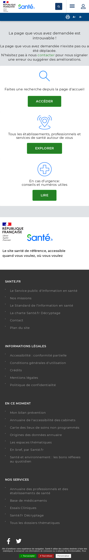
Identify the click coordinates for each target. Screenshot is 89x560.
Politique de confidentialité (33, 385)
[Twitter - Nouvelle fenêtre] (19, 541)
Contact (17, 320)
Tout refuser (46, 556)
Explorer (44, 148)
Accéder (44, 101)
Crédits (16, 370)
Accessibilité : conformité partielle (38, 355)
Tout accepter (28, 556)
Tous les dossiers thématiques (35, 523)
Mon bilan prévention (28, 413)
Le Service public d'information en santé (43, 291)
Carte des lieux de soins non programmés (44, 427)
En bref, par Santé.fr (27, 450)
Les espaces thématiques (31, 442)
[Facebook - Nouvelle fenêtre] (8, 541)
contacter (46, 55)
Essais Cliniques (23, 508)
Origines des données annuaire (36, 435)
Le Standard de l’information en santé (41, 305)
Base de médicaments (28, 500)
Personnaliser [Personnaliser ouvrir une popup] (63, 556)
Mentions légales (24, 378)
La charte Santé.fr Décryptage (35, 313)
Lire (44, 195)
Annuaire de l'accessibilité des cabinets (42, 420)
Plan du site (20, 328)
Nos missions (21, 298)
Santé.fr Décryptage (27, 515)
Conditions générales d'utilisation (38, 363)
